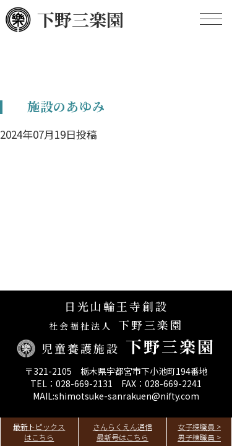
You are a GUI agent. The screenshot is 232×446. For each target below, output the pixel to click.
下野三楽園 (64, 19)
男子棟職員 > (199, 437)
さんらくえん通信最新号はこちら (122, 431)
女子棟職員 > (199, 426)
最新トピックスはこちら (39, 431)
